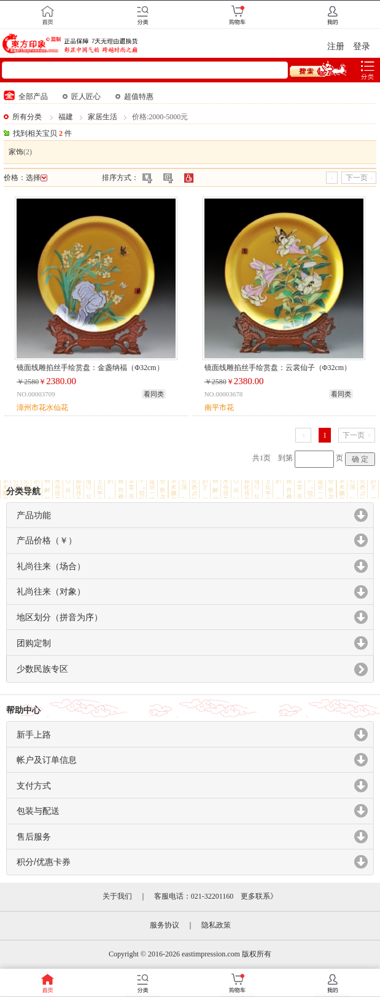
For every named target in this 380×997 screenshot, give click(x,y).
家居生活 (102, 116)
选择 (36, 177)
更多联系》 (259, 896)
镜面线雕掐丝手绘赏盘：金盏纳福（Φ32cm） (90, 367)
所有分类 (27, 116)
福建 (65, 116)
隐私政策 (216, 925)
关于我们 (117, 896)
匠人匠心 (82, 96)
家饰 (16, 152)
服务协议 (164, 925)
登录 (361, 46)
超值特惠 (134, 96)
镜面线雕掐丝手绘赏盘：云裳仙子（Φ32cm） (277, 367)
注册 (335, 46)
